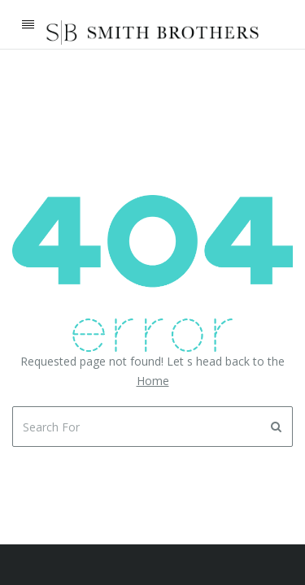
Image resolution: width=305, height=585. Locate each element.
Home (153, 380)
